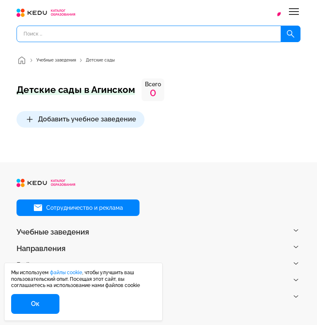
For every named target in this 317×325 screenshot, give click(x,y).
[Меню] (293, 13)
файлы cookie (66, 272)
